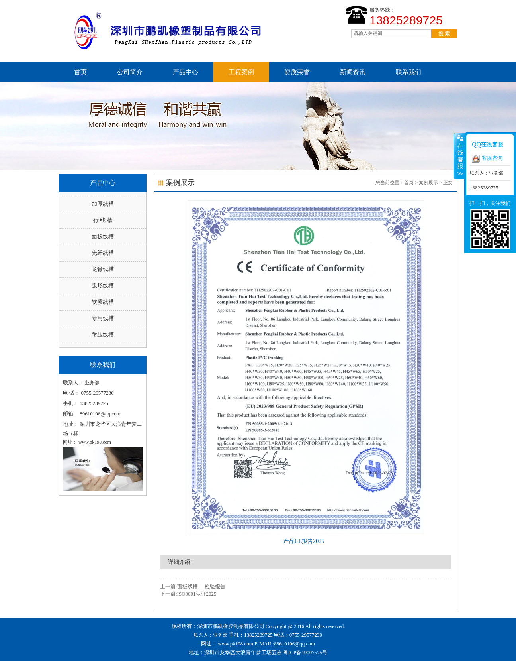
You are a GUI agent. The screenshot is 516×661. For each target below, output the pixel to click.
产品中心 (185, 72)
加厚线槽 (103, 204)
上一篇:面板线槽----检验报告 (192, 587)
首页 (80, 72)
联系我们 (408, 72)
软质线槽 (103, 302)
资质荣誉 (297, 72)
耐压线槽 (103, 335)
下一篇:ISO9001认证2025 (188, 594)
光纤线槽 (103, 253)
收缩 (459, 155)
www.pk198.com (235, 644)
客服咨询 (487, 159)
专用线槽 (103, 318)
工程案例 (241, 72)
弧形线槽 (103, 286)
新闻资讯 (353, 72)
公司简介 (130, 72)
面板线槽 (103, 237)
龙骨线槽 (103, 269)
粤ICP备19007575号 (305, 652)
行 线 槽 (103, 220)
